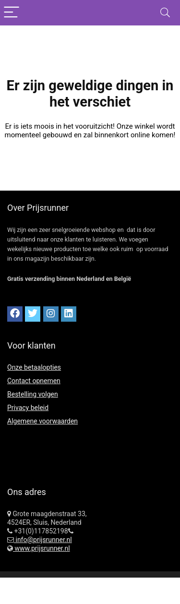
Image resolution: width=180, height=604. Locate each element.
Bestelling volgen (32, 394)
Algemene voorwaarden (42, 421)
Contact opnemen (33, 381)
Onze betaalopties (34, 367)
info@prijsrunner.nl (43, 540)
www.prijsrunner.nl (41, 548)
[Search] (165, 12)
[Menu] (11, 12)
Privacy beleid (27, 407)
